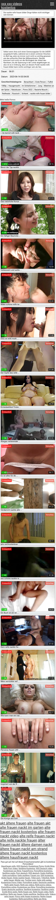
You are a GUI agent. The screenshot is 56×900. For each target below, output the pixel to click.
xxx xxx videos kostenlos (11, 5)
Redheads (6, 94)
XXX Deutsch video (44, 868)
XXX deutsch (33, 873)
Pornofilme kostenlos (43, 871)
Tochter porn (30, 880)
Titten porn (36, 878)
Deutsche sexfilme (47, 882)
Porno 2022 (27, 90)
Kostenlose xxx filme (12, 871)
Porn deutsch (21, 873)
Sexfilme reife (43, 894)
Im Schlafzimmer (29, 86)
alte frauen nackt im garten (21, 827)
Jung (40, 86)
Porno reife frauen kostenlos (27, 896)
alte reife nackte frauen (18, 840)
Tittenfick (45, 878)
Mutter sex (19, 880)
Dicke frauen (6, 878)
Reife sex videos (27, 885)
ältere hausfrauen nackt (19, 857)
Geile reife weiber (44, 880)
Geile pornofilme (9, 875)
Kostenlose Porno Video (11, 882)
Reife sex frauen (15, 894)
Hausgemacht (14, 86)
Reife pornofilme (26, 899)
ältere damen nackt (36, 844)
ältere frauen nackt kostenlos (23, 853)
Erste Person (40, 82)
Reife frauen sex (25, 892)
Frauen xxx (35, 875)
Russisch (16, 94)
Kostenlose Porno (36, 866)
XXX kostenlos (47, 875)
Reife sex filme (40, 899)
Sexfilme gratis (8, 873)
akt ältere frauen (13, 823)
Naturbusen (16, 90)
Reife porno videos (43, 885)
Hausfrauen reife (8, 866)
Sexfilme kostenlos (32, 889)
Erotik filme (49, 866)
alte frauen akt (38, 823)
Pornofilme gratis (30, 882)
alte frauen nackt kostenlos (25, 829)
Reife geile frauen (12, 885)
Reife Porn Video (10, 868)
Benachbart (28, 82)
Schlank (25, 94)
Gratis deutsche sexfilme (12, 889)
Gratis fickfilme (46, 873)
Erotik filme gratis (9, 892)
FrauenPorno (27, 871)
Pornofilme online (8, 887)
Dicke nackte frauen (21, 878)
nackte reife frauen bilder (40, 94)
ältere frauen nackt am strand (24, 849)
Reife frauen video (41, 892)
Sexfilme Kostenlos (26, 868)
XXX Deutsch (22, 866)
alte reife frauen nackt (37, 836)
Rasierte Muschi (41, 90)
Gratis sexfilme (29, 894)
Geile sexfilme (23, 875)
